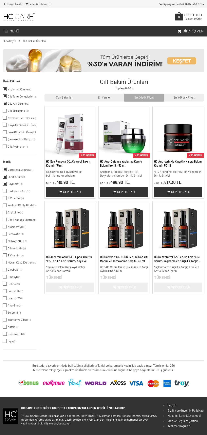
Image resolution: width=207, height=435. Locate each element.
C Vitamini (13, 198)
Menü (11, 31)
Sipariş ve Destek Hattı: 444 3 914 (181, 4)
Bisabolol (12, 269)
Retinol (11, 284)
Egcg (9, 341)
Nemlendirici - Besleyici (19, 118)
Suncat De (13, 291)
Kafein (10, 327)
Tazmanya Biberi (17, 319)
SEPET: (194, 17)
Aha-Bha (12, 305)
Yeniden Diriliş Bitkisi (19, 205)
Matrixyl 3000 (15, 241)
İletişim (172, 405)
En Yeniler (104, 97)
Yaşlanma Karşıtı (17, 89)
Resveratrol (13, 334)
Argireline (13, 212)
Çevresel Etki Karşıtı (19, 139)
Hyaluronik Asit (16, 191)
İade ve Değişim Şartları (183, 421)
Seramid (12, 312)
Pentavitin (13, 234)
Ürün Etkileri (11, 81)
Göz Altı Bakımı (16, 103)
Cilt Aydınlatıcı (15, 146)
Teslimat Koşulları (179, 426)
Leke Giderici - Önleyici (19, 132)
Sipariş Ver (190, 31)
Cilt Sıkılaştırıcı (16, 110)
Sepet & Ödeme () (38, 4)
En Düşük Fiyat (144, 97)
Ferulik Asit (14, 177)
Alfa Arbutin (14, 248)
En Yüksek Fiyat (183, 97)
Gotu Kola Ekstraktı (18, 169)
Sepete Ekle (70, 192)
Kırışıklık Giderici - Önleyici (19, 125)
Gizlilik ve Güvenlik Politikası (186, 410)
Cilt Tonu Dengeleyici (19, 96)
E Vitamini (13, 255)
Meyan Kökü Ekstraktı (19, 262)
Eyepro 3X (12, 298)
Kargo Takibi (12, 4)
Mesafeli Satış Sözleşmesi (184, 415)
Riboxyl (11, 277)
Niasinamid (14, 226)
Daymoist (12, 184)
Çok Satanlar (64, 97)
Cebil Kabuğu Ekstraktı (19, 219)
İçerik (7, 161)
